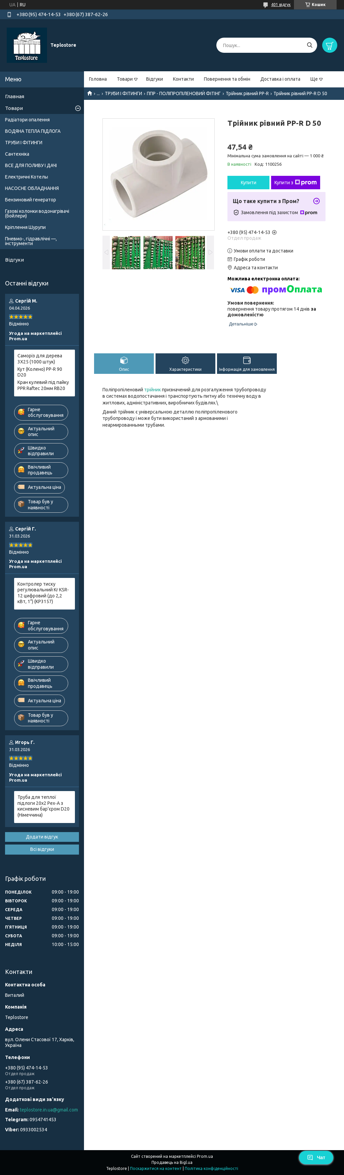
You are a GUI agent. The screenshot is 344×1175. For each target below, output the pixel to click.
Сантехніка (17, 154)
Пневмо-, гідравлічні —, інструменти (31, 241)
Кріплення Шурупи (25, 227)
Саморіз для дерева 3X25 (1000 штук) (39, 358)
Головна (98, 79)
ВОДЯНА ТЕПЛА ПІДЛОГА (32, 131)
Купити (248, 182)
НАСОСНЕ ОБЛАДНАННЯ (32, 188)
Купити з (295, 183)
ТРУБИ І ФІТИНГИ (123, 93)
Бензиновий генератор (30, 199)
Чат (316, 1157)
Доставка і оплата (280, 79)
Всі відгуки (42, 849)
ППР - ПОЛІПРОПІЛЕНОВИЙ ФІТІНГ (184, 93)
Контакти (183, 79)
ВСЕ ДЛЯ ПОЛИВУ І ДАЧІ (31, 165)
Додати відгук (42, 836)
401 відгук (281, 4)
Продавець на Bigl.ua (172, 1162)
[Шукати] (309, 45)
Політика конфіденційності (211, 1168)
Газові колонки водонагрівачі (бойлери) (37, 213)
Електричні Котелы (26, 177)
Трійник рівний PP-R (247, 93)
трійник (152, 389)
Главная (14, 96)
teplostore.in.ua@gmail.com (49, 1109)
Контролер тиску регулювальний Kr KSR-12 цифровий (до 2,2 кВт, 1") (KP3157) (43, 592)
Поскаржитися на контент (156, 1168)
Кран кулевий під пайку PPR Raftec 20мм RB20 (43, 385)
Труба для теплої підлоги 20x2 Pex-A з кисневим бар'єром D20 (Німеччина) (43, 806)
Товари (125, 79)
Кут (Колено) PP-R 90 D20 (39, 372)
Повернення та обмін (227, 79)
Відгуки (154, 79)
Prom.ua (205, 1156)
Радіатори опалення (27, 119)
